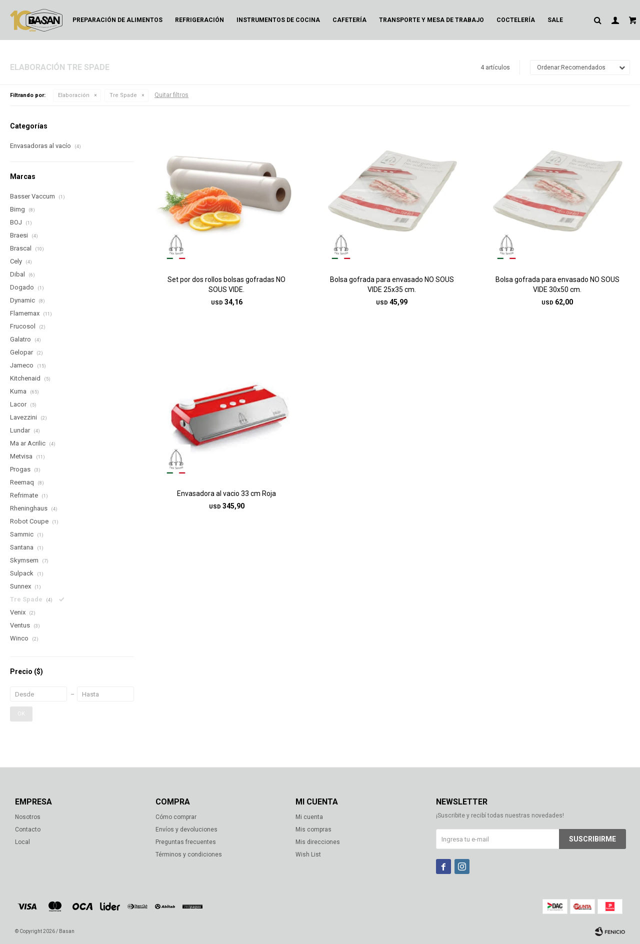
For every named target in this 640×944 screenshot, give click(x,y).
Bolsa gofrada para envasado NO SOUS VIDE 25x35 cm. (392, 285)
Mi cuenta (309, 817)
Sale (555, 20)
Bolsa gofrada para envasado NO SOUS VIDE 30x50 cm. (558, 285)
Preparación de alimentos (117, 20)
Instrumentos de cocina (278, 20)
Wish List (308, 854)
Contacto (27, 829)
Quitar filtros (171, 95)
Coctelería (515, 20)
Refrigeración (199, 20)
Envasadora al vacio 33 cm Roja (226, 494)
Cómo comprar (176, 817)
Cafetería (349, 20)
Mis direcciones (318, 842)
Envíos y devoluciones (187, 829)
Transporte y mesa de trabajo (431, 20)
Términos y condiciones (189, 854)
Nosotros (27, 817)
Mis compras (314, 829)
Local (22, 842)
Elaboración (74, 95)
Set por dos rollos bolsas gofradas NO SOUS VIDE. (227, 285)
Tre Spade (123, 95)
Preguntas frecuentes (186, 842)
